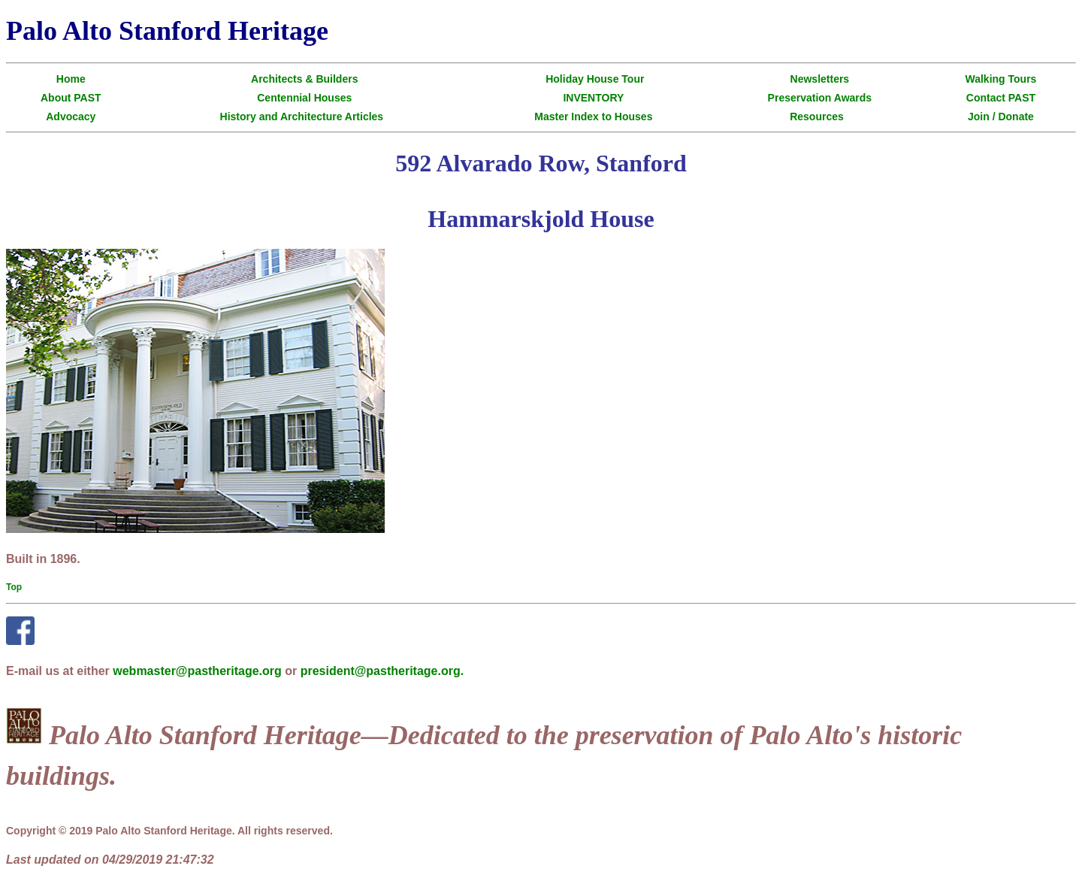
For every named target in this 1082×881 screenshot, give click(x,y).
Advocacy (70, 117)
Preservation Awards (820, 98)
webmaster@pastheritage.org (197, 671)
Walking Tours (1001, 79)
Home (71, 79)
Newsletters (820, 79)
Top (14, 587)
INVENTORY (593, 98)
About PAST (71, 98)
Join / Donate (1001, 117)
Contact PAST (1000, 98)
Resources (817, 117)
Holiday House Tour (595, 79)
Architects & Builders (304, 79)
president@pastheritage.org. (382, 671)
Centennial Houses (304, 98)
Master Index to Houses (593, 117)
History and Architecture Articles (302, 117)
